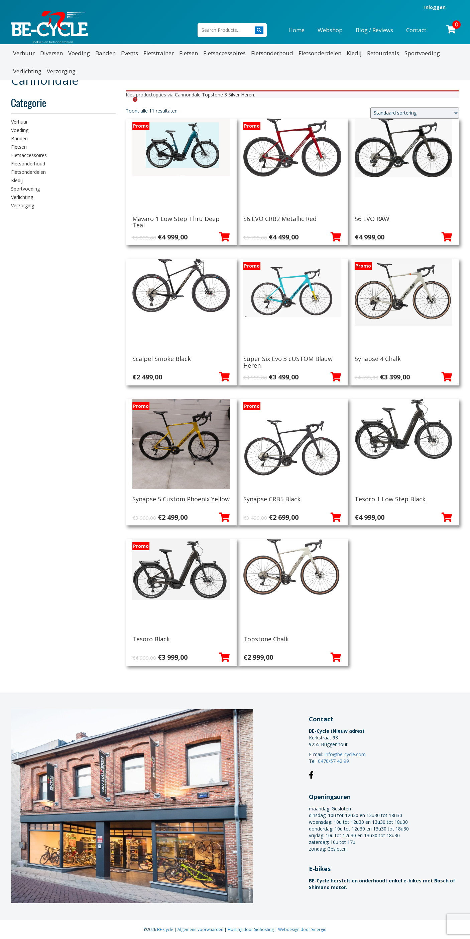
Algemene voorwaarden (201, 929)
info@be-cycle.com (345, 754)
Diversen (51, 53)
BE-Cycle (165, 929)
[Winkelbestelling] (414, 113)
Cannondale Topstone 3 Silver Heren (214, 94)
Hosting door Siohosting (251, 929)
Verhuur (24, 53)
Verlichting (27, 71)
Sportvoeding (422, 53)
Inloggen (435, 7)
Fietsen (188, 53)
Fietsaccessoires (224, 53)
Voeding (79, 53)
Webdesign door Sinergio (302, 929)
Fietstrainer (158, 53)
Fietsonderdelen (320, 53)
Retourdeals (383, 53)
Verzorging (61, 71)
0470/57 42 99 (333, 761)
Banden (105, 53)
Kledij (354, 53)
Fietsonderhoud (272, 53)
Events (129, 53)
